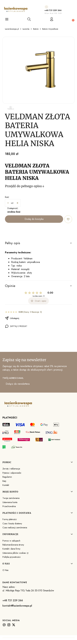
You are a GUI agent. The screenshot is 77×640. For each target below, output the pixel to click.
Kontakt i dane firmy (11, 548)
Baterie (35, 29)
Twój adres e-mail (13, 378)
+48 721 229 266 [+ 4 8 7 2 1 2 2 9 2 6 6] (53, 10)
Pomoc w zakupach (11, 540)
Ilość (7, 197)
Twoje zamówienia (10, 498)
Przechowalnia (9, 506)
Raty (4, 481)
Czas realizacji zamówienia (14, 527)
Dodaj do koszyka (34, 219)
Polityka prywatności (11, 557)
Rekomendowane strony (13, 544)
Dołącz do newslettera (18, 384)
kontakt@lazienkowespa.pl (17, 605)
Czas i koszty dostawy (12, 523)
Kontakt (5, 485)
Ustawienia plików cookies (14, 552)
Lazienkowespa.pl (12, 29)
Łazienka (26, 29)
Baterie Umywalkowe (50, 29)
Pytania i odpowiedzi (11, 472)
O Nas (5, 570)
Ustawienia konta (9, 502)
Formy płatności (9, 519)
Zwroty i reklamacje (11, 468)
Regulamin (7, 476)
